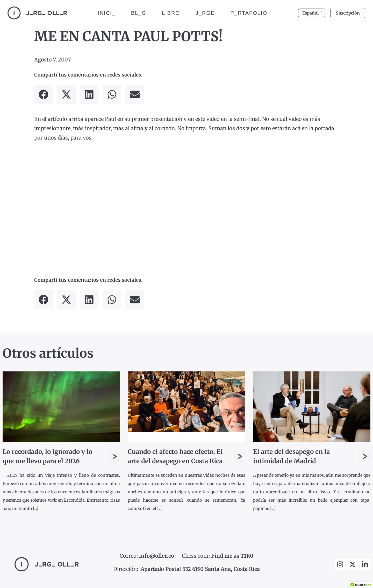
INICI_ (107, 13)
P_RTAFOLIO (248, 13)
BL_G (138, 13)
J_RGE (205, 13)
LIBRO (171, 13)
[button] (43, 94)
